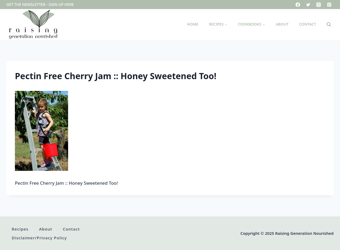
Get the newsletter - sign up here (40, 4)
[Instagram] (318, 4)
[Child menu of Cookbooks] (251, 24)
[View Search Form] (329, 24)
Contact (307, 24)
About (282, 24)
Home (192, 24)
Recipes (20, 229)
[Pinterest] (329, 4)
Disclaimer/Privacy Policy (39, 237)
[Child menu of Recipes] (218, 24)
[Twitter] (308, 4)
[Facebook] (297, 4)
